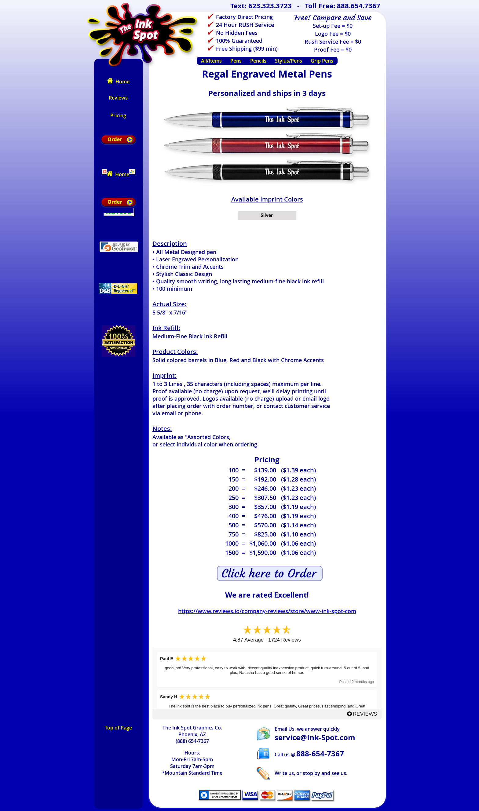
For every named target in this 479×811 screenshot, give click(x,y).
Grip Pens (322, 60)
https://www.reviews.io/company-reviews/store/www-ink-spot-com (267, 611)
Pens (236, 60)
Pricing (118, 115)
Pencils (258, 60)
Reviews (118, 97)
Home (118, 81)
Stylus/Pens (288, 60)
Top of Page (118, 727)
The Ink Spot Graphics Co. (192, 727)
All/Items (211, 60)
